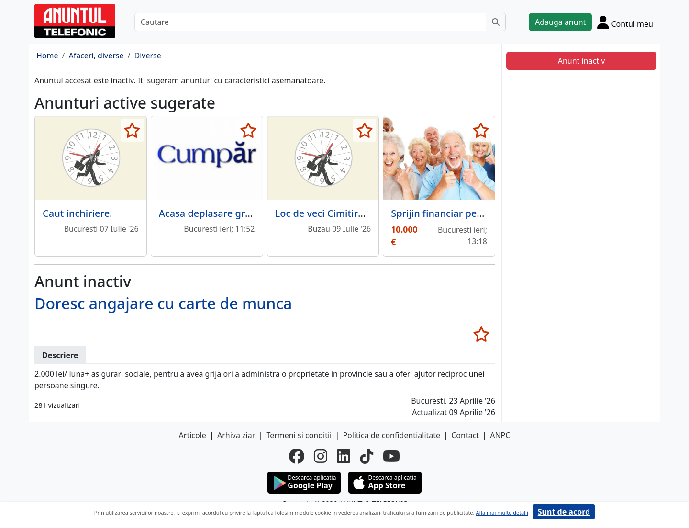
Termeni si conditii (299, 435)
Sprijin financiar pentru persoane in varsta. (488, 213)
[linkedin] (343, 456)
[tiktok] (366, 456)
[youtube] (391, 456)
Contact (465, 435)
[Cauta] (496, 22)
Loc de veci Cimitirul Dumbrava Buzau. (362, 213)
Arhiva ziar (236, 435)
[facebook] (296, 456)
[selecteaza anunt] (132, 130)
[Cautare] (310, 22)
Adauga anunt (560, 22)
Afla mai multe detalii (502, 512)
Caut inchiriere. (77, 213)
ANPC (500, 435)
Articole (192, 435)
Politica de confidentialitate (391, 435)
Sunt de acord (564, 511)
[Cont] (625, 22)
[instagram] (320, 456)
